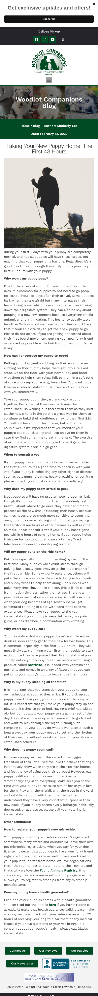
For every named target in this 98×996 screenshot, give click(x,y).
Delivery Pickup (49, 31)
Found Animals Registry (58, 870)
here (52, 905)
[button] (49, 80)
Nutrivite (35, 665)
